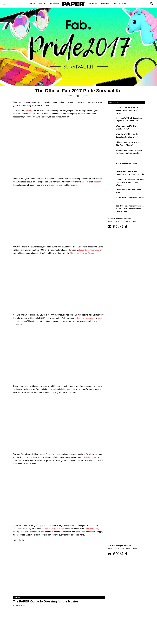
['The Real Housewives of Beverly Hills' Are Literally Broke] (112, 109)
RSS (122, 221)
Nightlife (93, 4)
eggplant (97, 182)
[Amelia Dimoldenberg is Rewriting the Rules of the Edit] (112, 173)
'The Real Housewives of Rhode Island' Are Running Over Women (130, 182)
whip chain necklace (84, 318)
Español (123, 4)
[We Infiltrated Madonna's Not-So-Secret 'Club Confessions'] (112, 152)
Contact (117, 221)
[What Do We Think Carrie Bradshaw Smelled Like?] (112, 136)
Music (32, 4)
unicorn (85, 182)
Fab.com (29, 111)
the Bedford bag (92, 529)
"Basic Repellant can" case (81, 253)
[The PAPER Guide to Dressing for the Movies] (59, 573)
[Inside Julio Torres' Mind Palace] (112, 199)
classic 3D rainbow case (88, 250)
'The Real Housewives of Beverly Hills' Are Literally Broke (127, 110)
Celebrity (54, 4)
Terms (134, 221)
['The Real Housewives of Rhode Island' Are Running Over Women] (112, 181)
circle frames (66, 389)
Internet (105, 4)
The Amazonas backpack (53, 529)
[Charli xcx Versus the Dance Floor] (112, 191)
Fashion (42, 4)
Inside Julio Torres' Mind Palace (130, 198)
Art (114, 4)
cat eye (53, 389)
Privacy (128, 221)
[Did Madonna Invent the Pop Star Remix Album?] (112, 144)
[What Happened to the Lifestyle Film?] (112, 128)
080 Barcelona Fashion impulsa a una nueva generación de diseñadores (129, 208)
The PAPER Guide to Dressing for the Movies (45, 601)
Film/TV (17, 597)
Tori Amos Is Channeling (126, 163)
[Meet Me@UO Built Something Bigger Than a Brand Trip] (112, 120)
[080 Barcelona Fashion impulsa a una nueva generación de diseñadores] (112, 208)
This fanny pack (91, 457)
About (110, 221)
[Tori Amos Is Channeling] (112, 165)
